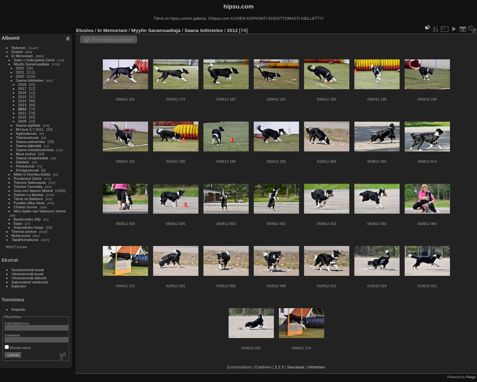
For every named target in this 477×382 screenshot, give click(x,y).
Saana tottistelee (30, 80)
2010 (22, 117)
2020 (20, 76)
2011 (22, 113)
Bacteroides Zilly (27, 219)
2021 (20, 72)
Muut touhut (26, 154)
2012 (22, 109)
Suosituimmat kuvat (28, 270)
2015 (22, 97)
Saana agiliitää (28, 125)
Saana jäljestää (28, 146)
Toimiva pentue (24, 231)
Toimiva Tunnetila (28, 186)
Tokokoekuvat (27, 137)
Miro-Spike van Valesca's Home (40, 211)
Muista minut (18, 348)
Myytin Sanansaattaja (31, 64)
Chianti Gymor (25, 207)
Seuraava (295, 367)
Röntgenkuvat (27, 170)
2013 (22, 105)
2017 (22, 88)
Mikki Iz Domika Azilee (32, 174)
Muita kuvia (21, 235)
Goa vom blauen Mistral (33, 190)
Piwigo (471, 377)
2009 (22, 121)
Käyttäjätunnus (17, 323)
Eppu (18, 223)
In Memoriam (22, 56)
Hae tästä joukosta (113, 39)
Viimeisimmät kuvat (27, 274)
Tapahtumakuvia (25, 239)
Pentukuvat (25, 166)
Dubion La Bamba (28, 195)
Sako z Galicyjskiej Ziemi (34, 60)
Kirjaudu (18, 309)
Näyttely (23, 162)
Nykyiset (18, 48)
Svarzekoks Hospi (28, 227)
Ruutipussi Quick (28, 178)
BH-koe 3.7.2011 (30, 129)
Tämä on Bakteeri (28, 199)
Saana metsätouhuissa (35, 150)
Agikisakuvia (26, 133)
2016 (22, 92)
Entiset (17, 52)
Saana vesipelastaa (32, 158)
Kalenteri (19, 286)
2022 (20, 68)
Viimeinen (316, 367)
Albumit (10, 38)
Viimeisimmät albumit (29, 278)
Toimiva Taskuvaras (30, 182)
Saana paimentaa (30, 141)
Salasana (12, 335)
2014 (22, 101)
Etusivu (84, 30)
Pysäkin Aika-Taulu (29, 203)
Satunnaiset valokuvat (30, 282)
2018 (22, 84)
